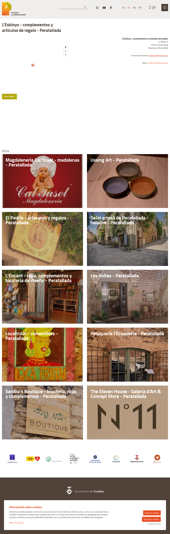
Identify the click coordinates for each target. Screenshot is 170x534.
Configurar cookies (154, 524)
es (129, 7)
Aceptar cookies (152, 513)
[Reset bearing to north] (65, 96)
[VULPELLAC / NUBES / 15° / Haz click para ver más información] (152, 7)
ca (123, 7)
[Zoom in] (65, 88)
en (134, 7)
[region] (35, 59)
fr (139, 7)
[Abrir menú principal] (164, 7)
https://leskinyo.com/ (158, 63)
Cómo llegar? (9, 137)
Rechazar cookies (151, 519)
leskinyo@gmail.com (158, 55)
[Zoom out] (65, 92)
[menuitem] (97, 8)
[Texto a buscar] (73, 7)
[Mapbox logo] (8, 130)
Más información (16, 522)
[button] (85, 6)
